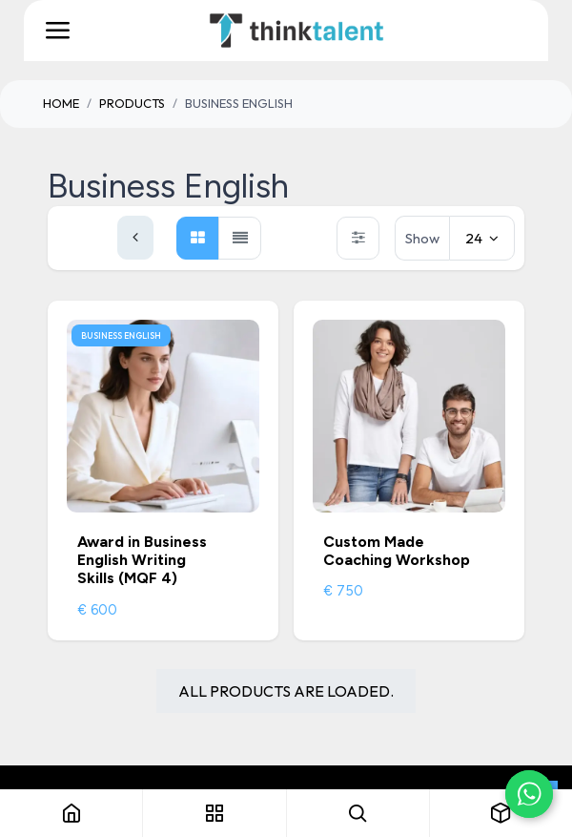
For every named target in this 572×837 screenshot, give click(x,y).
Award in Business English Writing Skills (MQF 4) (142, 560)
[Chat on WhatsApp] (529, 794)
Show (422, 238)
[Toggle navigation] (57, 30)
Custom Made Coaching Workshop (396, 551)
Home (61, 103)
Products (132, 103)
